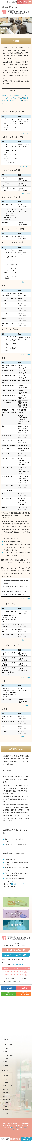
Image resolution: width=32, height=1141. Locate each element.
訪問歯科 (6, 1109)
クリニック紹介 (8, 1045)
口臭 (24, 101)
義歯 (20, 98)
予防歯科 (6, 1091)
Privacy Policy (15, 1127)
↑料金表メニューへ (25, 133)
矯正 (24, 98)
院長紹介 (6, 1049)
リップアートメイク (16, 101)
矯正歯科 (6, 1076)
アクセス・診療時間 (9, 1055)
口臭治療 (6, 1088)
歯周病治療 (7, 1100)
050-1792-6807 (18, 964)
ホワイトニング (8, 1085)
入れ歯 (6, 1106)
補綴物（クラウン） (21, 95)
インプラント (14, 98)
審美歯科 (6, 1082)
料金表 (6, 1052)
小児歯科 (6, 1103)
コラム (6, 1061)
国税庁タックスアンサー (18, 884)
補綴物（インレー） (8, 95)
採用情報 (6, 1064)
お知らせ (6, 1058)
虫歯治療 (6, 1097)
